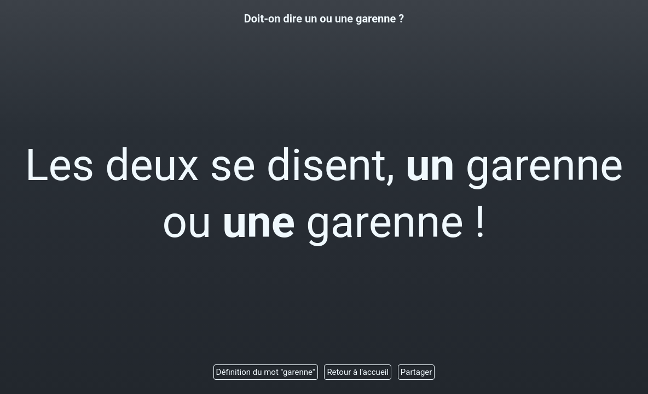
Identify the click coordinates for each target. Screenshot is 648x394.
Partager (416, 372)
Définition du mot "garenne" (265, 372)
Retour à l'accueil (358, 372)
